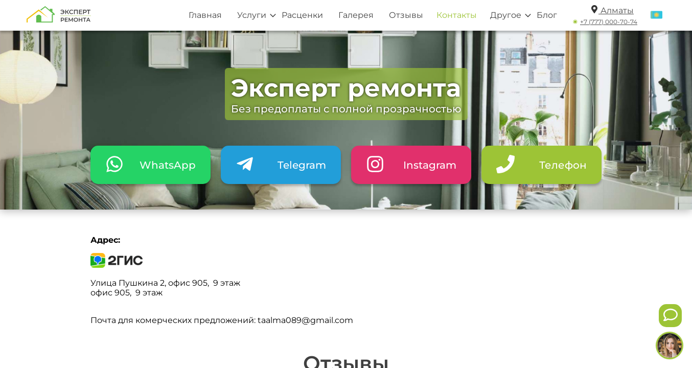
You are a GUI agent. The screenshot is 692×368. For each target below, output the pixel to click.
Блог (547, 15)
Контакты (456, 15)
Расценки (302, 15)
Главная (205, 15)
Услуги (251, 15)
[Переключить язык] (656, 15)
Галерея (356, 15)
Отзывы (406, 15)
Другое (505, 15)
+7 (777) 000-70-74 (608, 22)
